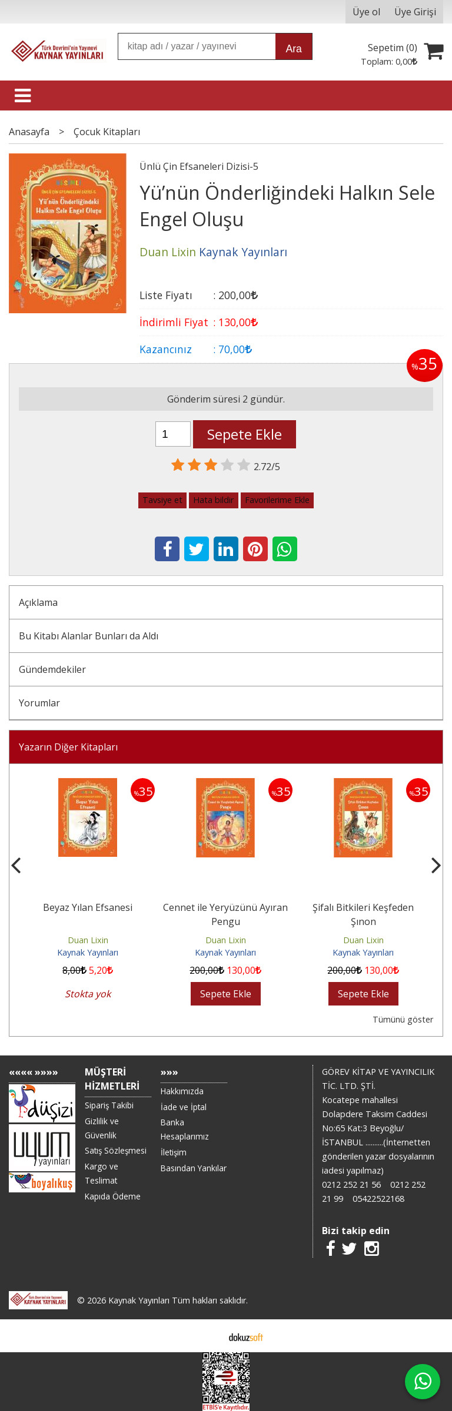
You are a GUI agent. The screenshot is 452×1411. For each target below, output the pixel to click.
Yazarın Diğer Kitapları (68, 746)
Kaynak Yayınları (87, 952)
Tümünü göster (403, 1019)
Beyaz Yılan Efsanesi (87, 907)
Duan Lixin (88, 940)
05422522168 (378, 1198)
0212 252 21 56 (351, 1184)
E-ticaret (207, 1335)
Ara (293, 49)
